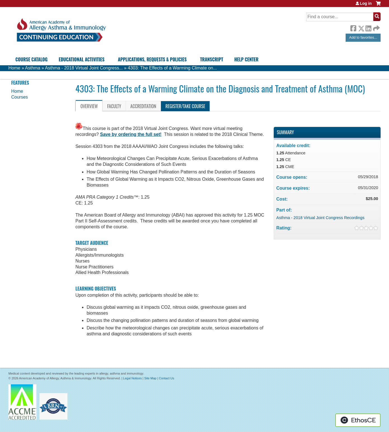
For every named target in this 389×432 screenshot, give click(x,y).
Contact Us (166, 378)
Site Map (150, 378)
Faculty (114, 106)
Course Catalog (31, 59)
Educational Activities (81, 59)
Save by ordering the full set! (130, 134)
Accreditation (143, 106)
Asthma (32, 68)
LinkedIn (368, 27)
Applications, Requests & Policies (152, 59)
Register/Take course (185, 106)
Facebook (353, 27)
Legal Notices (132, 378)
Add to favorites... (363, 37)
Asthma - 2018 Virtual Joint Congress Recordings (320, 217)
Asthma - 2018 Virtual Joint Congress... (84, 68)
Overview (89, 106)
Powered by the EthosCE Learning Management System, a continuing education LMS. (358, 420)
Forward (376, 27)
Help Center (246, 59)
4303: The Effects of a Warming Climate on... (172, 68)
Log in (366, 3)
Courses (19, 97)
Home (14, 68)
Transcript (211, 59)
